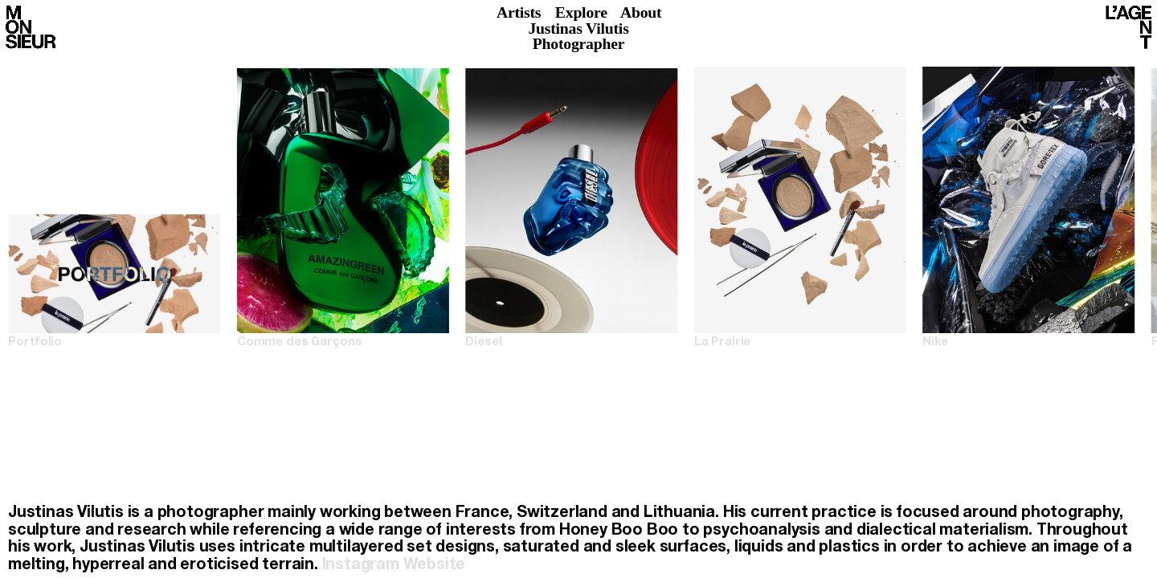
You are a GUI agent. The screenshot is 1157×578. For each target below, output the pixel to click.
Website (434, 566)
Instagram (360, 566)
